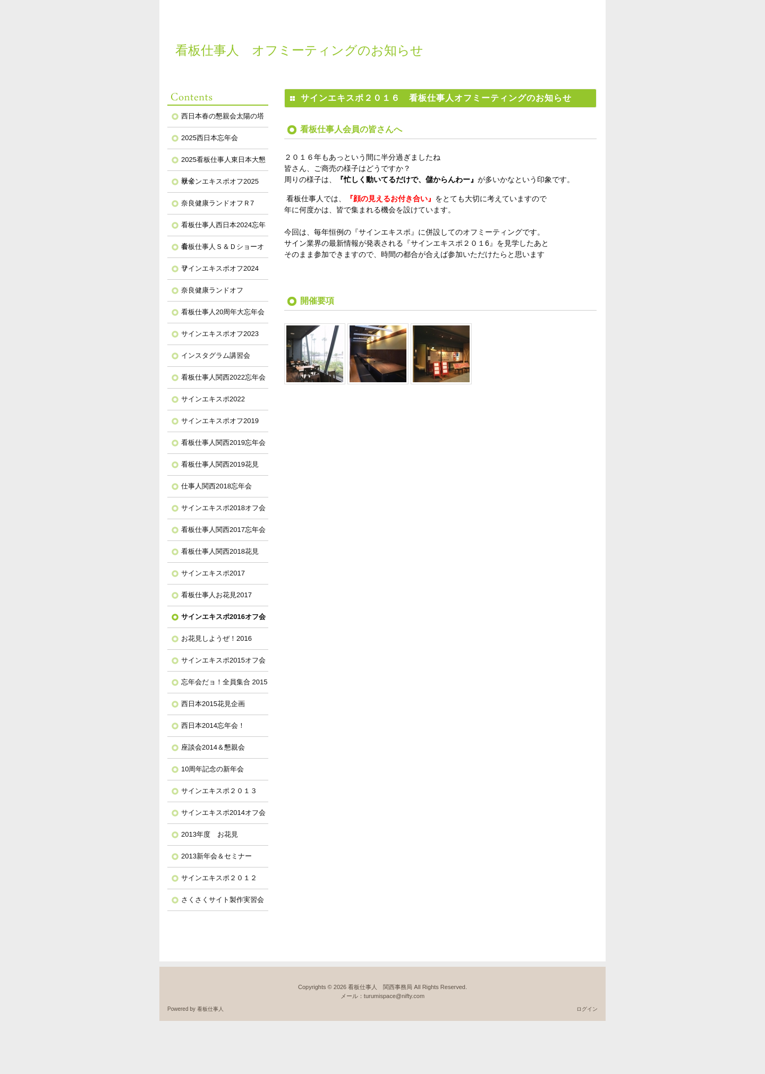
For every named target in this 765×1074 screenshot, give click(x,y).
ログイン (587, 1009)
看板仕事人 (210, 1009)
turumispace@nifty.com (394, 996)
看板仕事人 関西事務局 (380, 987)
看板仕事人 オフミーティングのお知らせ (299, 50)
